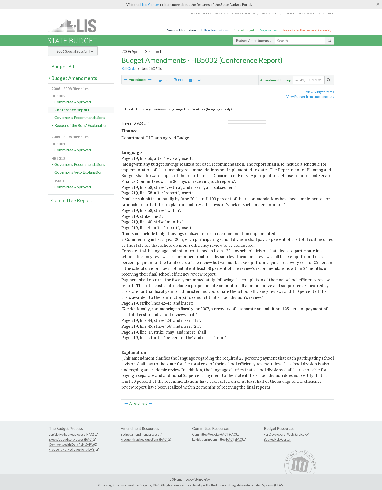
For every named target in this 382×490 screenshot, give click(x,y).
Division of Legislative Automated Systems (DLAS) (250, 485)
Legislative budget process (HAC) (71, 434)
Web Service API (298, 434)
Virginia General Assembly (207, 13)
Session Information (181, 30)
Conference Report (71, 109)
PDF (179, 80)
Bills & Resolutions (215, 30)
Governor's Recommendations (79, 117)
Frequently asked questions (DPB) (72, 449)
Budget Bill (63, 66)
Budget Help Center (277, 439)
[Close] (378, 4)
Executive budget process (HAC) (71, 439)
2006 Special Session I (75, 51)
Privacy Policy (269, 13)
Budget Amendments (254, 40)
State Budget (244, 30)
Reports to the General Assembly (307, 30)
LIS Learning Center (243, 13)
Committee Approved (72, 102)
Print (164, 80)
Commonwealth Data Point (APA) (71, 444)
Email (195, 80)
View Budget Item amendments (310, 97)
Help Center (149, 4)
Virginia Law (268, 30)
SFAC (232, 434)
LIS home (289, 13)
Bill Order (129, 68)
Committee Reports (73, 200)
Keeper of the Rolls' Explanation (80, 125)
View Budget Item (320, 92)
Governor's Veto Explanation (78, 172)
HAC (223, 434)
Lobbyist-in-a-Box (198, 479)
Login (329, 13)
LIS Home (176, 479)
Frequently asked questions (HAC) (144, 439)
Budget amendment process (140, 434)
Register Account (310, 13)
